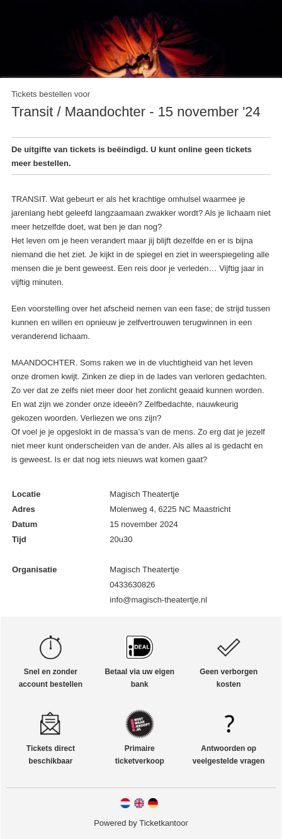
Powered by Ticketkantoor (141, 823)
